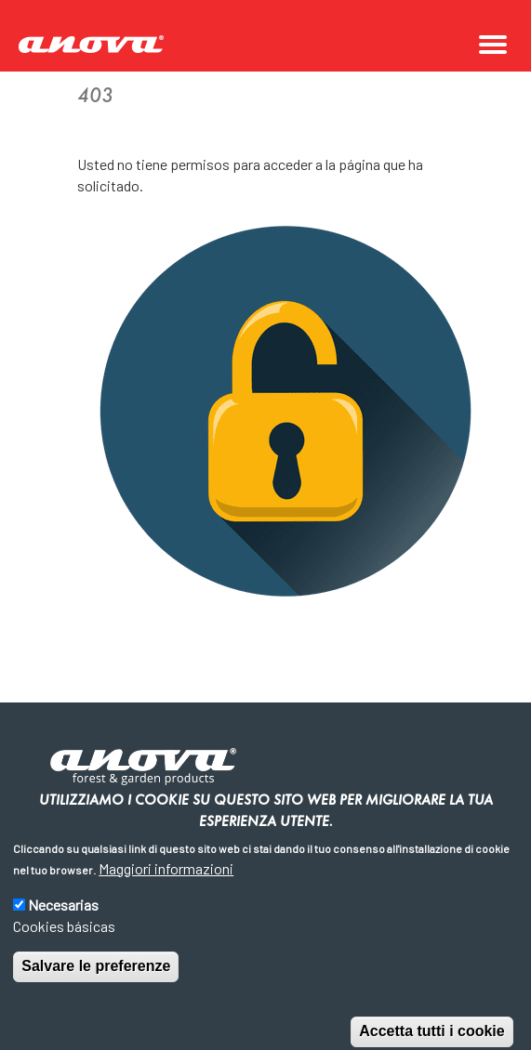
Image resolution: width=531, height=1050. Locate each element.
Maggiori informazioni (166, 886)
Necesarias (63, 922)
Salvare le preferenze (95, 984)
